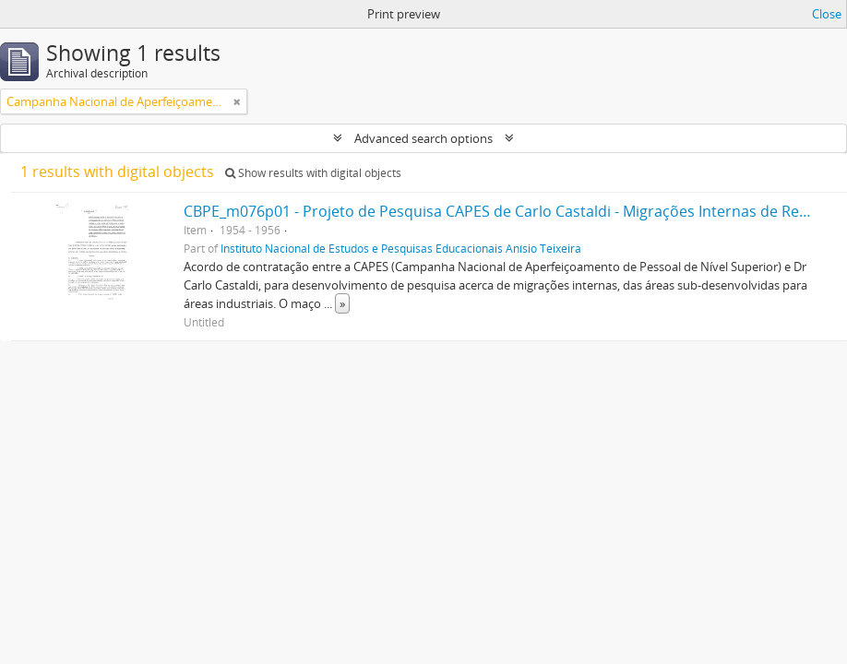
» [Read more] (342, 303)
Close (826, 14)
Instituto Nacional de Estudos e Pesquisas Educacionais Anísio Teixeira (401, 248)
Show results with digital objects (313, 173)
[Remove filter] (237, 101)
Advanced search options (423, 138)
